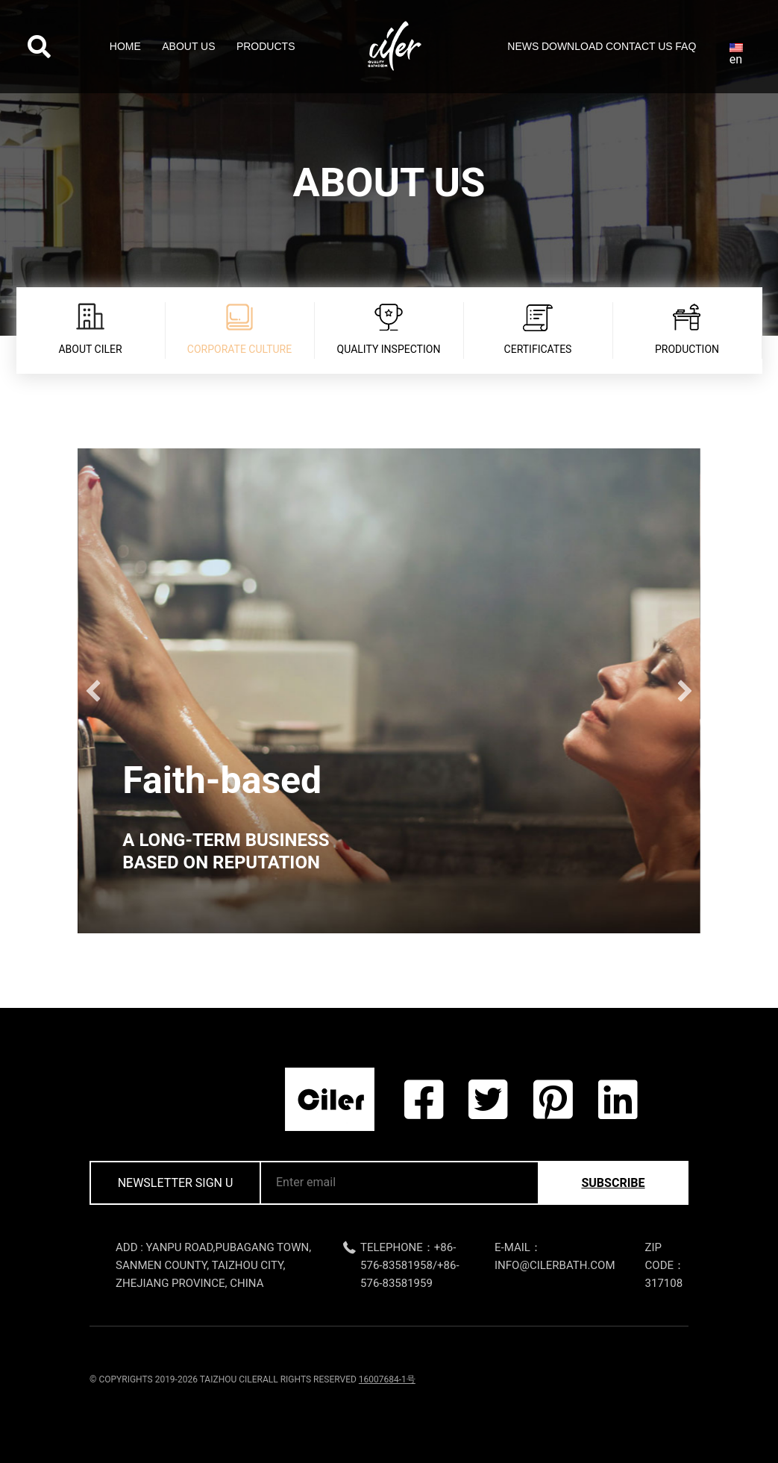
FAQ (685, 46)
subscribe (612, 1183)
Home (125, 46)
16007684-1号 (387, 1379)
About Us (188, 46)
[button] (93, 691)
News (523, 46)
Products (265, 46)
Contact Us (639, 46)
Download (572, 46)
